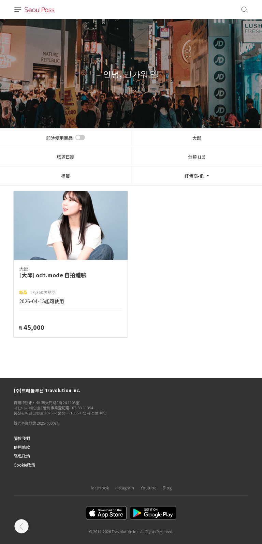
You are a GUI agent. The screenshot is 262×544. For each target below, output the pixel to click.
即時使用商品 (59, 138)
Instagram (124, 487)
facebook (100, 487)
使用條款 (22, 447)
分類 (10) (196, 156)
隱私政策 (22, 456)
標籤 (65, 176)
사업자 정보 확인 (93, 412)
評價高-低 (194, 176)
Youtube (148, 487)
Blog (167, 487)
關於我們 (22, 438)
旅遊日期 (65, 156)
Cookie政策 (24, 465)
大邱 (196, 138)
